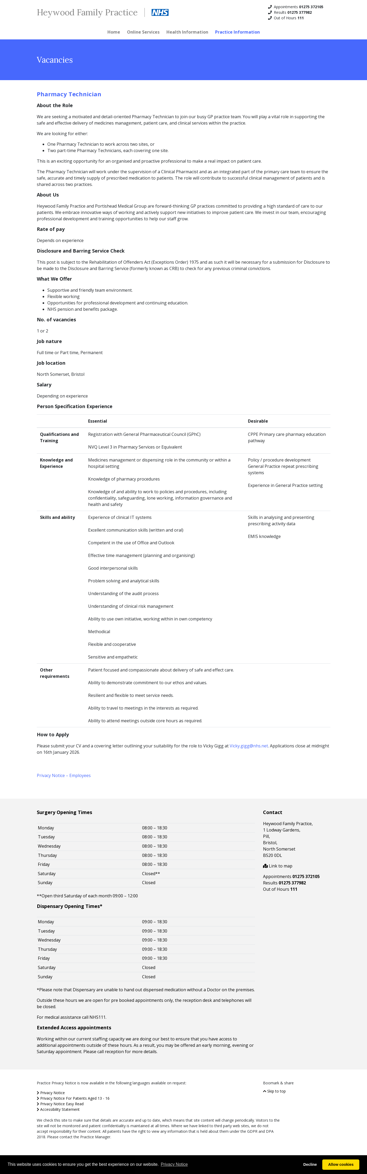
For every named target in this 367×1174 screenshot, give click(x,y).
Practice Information (237, 32)
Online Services (143, 32)
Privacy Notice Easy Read (60, 1103)
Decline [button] (310, 1164)
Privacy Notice (51, 1092)
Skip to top (274, 1091)
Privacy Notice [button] (174, 1164)
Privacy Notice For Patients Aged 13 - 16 (73, 1098)
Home (113, 32)
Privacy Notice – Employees (64, 775)
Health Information (187, 32)
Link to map (277, 866)
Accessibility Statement (58, 1109)
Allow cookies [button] (341, 1164)
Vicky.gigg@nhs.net (249, 746)
